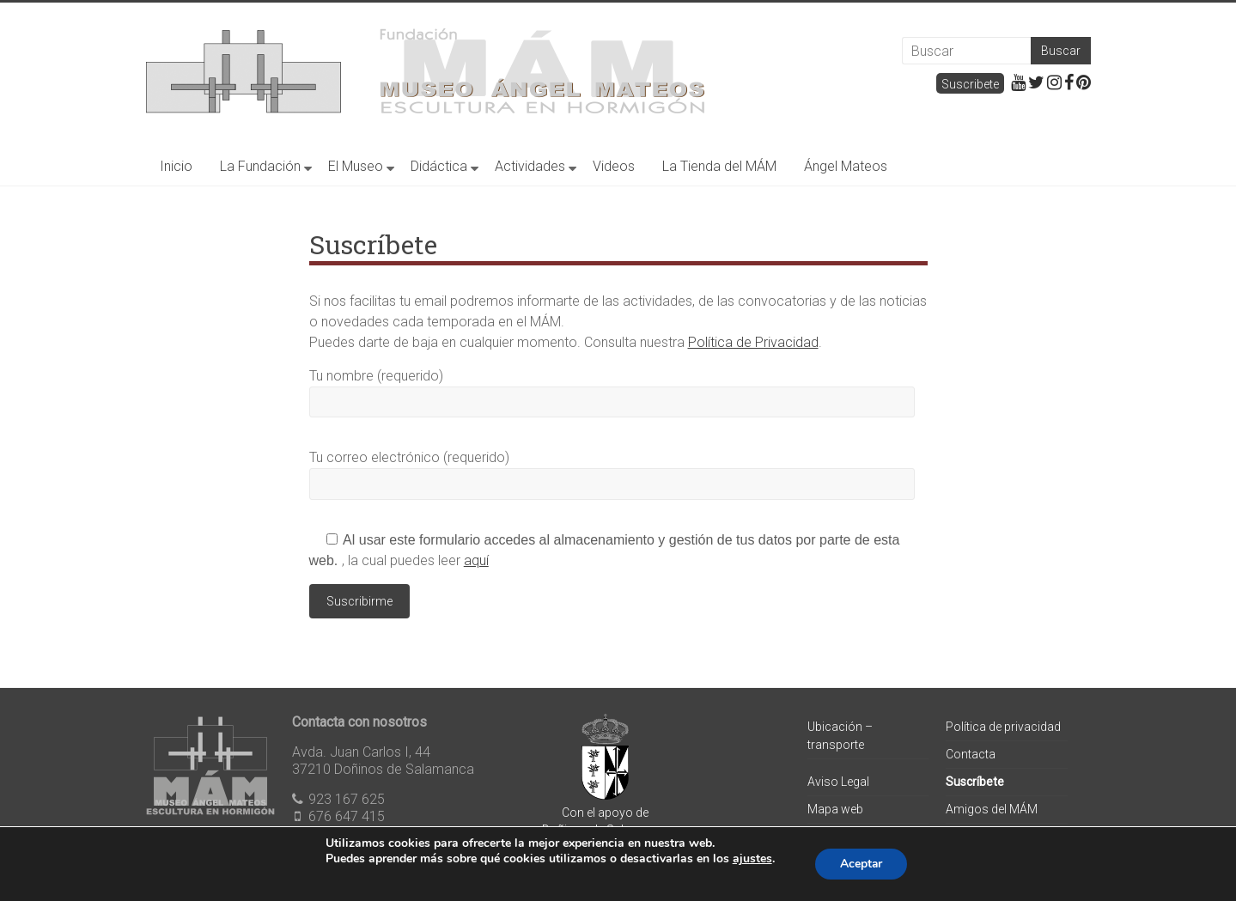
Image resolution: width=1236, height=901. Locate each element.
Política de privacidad (1003, 727)
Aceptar (861, 863)
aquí (476, 560)
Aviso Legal (838, 781)
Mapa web (835, 809)
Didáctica (439, 166)
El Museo (355, 166)
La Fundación (260, 166)
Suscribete (970, 84)
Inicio (176, 166)
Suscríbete (975, 781)
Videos (614, 166)
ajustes (750, 859)
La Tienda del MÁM (719, 166)
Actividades (530, 166)
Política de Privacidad (753, 342)
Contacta (970, 754)
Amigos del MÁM (992, 809)
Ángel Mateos (845, 166)
